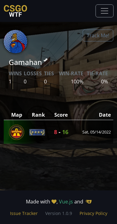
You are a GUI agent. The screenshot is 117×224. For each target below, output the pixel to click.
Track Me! (98, 35)
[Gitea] (88, 201)
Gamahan (28, 62)
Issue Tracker (24, 213)
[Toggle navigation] (104, 11)
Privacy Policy (93, 213)
